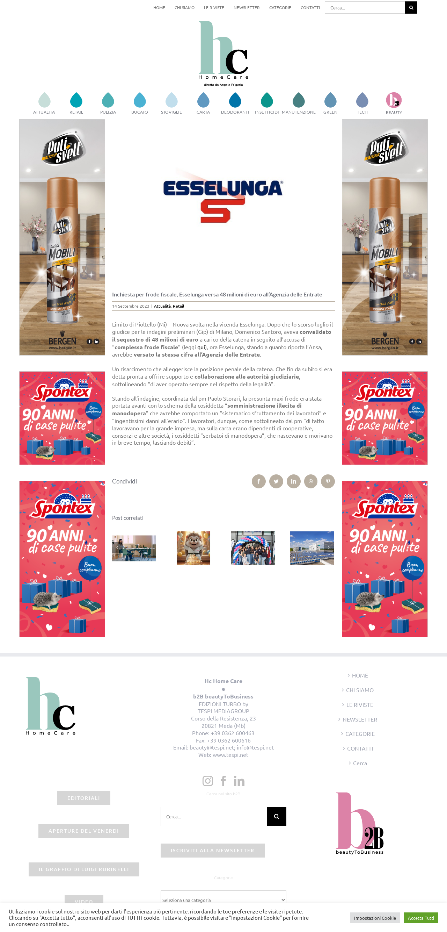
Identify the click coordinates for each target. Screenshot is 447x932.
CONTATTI (360, 748)
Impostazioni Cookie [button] (375, 918)
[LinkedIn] (239, 781)
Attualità (162, 306)
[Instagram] (208, 781)
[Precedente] (117, 547)
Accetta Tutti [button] (421, 918)
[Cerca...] (365, 7)
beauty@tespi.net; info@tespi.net (232, 747)
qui (201, 346)
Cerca (360, 762)
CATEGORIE (360, 733)
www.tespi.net (230, 754)
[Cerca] (411, 7)
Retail (178, 306)
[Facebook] (223, 781)
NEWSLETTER (360, 719)
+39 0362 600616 (229, 740)
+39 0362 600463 (233, 732)
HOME (360, 675)
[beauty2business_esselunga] (223, 199)
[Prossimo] (329, 547)
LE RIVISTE (359, 704)
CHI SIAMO (360, 689)
